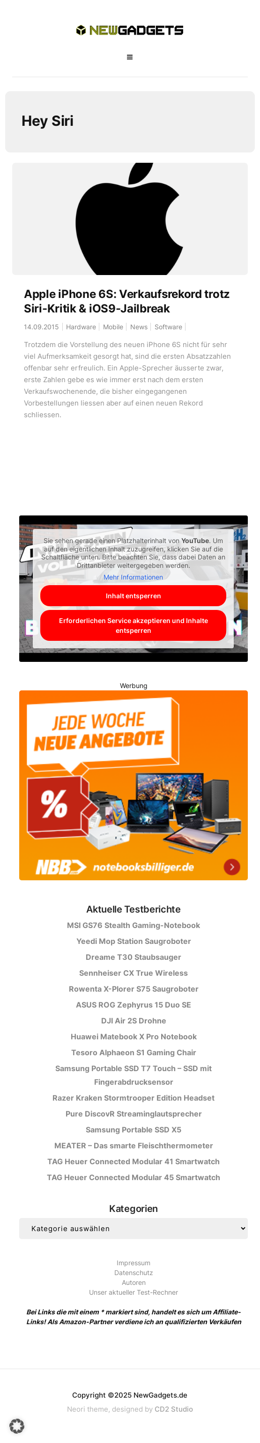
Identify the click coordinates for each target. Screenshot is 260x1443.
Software (168, 327)
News (139, 327)
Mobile (113, 327)
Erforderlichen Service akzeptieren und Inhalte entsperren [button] (133, 625)
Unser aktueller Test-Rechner (133, 1292)
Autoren (134, 1282)
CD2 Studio (174, 1409)
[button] (17, 1426)
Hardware (81, 327)
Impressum (133, 1263)
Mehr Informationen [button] (133, 577)
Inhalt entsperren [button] (133, 595)
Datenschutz (133, 1272)
